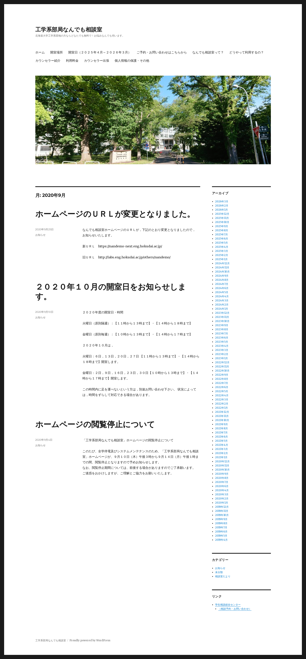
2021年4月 (221, 445)
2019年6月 (221, 531)
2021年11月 (222, 416)
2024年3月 (221, 300)
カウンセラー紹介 (47, 60)
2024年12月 (222, 263)
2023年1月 (221, 358)
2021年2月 (221, 453)
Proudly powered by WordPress (89, 640)
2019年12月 (222, 506)
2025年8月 (221, 230)
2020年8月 (221, 478)
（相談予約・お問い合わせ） (234, 608)
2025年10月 (222, 222)
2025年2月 (221, 255)
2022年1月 (221, 407)
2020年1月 (221, 502)
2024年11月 (222, 267)
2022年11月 (222, 366)
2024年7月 (221, 284)
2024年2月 (221, 304)
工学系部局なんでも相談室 (68, 29)
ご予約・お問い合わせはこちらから (162, 52)
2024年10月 (222, 271)
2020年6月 (221, 486)
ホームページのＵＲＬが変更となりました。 (115, 214)
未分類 (219, 572)
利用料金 (72, 60)
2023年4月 (221, 346)
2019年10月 (222, 515)
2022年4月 (221, 395)
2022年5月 (221, 391)
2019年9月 (221, 519)
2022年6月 (221, 387)
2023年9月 (221, 325)
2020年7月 (221, 482)
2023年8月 (221, 329)
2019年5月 (221, 535)
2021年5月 (221, 440)
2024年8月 (221, 280)
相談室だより (222, 576)
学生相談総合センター (228, 604)
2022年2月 (221, 403)
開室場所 (56, 52)
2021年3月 (221, 449)
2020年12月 (222, 461)
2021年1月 (221, 457)
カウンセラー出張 (96, 60)
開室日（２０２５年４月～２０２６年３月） (99, 52)
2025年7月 (221, 234)
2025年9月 (221, 226)
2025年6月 (221, 238)
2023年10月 (222, 321)
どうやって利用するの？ (246, 52)
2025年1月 (221, 259)
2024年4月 (222, 296)
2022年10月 (222, 370)
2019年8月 (221, 523)
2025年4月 (221, 247)
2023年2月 (221, 354)
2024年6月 (221, 288)
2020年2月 (221, 498)
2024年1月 (221, 308)
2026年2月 (221, 205)
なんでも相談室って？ (208, 52)
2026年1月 (221, 209)
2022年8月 (221, 379)
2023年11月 (222, 317)
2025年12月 (222, 214)
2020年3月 (221, 494)
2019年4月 (221, 540)
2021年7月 (221, 432)
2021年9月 (221, 424)
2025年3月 (221, 251)
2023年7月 (221, 333)
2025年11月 (222, 218)
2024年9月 (221, 275)
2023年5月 (221, 341)
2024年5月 (221, 292)
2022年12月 (222, 362)
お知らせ (40, 234)
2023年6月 (221, 337)
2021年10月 (222, 420)
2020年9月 (221, 473)
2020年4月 (222, 490)
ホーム (40, 52)
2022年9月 (221, 374)
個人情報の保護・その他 (132, 60)
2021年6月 (221, 436)
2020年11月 (222, 465)
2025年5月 (221, 242)
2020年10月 (222, 469)
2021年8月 (221, 428)
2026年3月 (221, 201)
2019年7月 (221, 527)
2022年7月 (221, 383)
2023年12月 (222, 313)
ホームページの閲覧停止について (95, 424)
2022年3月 (221, 399)
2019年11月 (221, 511)
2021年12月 (222, 412)
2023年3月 (221, 350)
